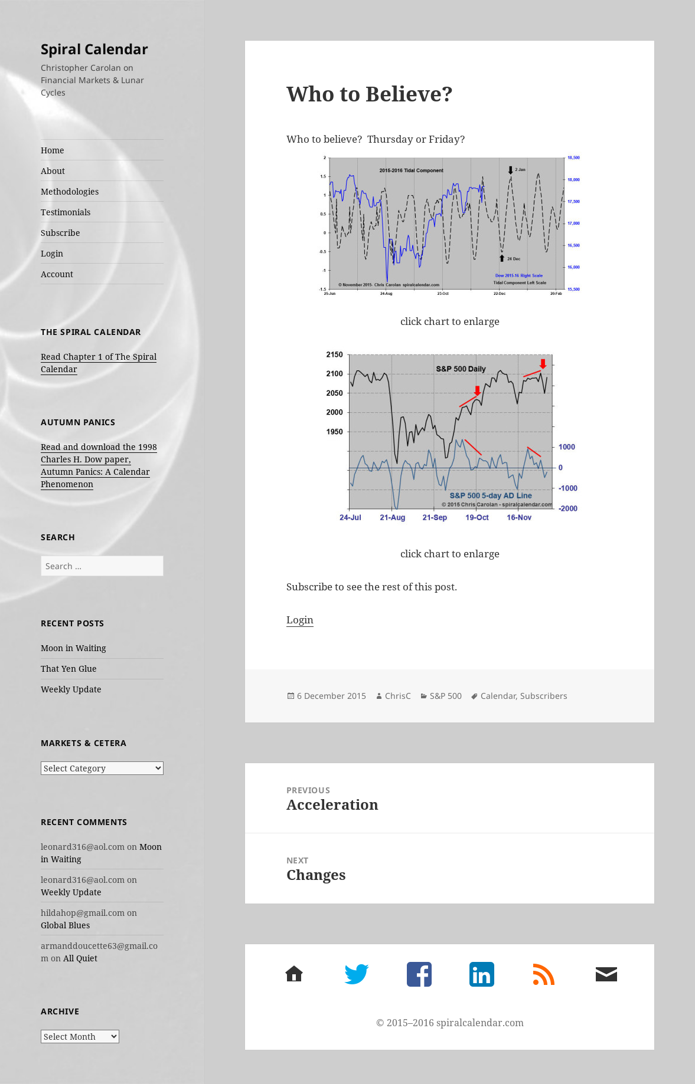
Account (57, 274)
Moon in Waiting (73, 647)
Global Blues (65, 925)
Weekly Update (71, 689)
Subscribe (60, 232)
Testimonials (65, 212)
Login (52, 253)
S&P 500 (446, 695)
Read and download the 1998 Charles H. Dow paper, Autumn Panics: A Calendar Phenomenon (99, 465)
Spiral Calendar (94, 48)
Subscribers (543, 695)
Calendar (498, 695)
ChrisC (398, 695)
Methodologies (70, 191)
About (53, 170)
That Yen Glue (69, 668)
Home (52, 150)
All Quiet (80, 958)
